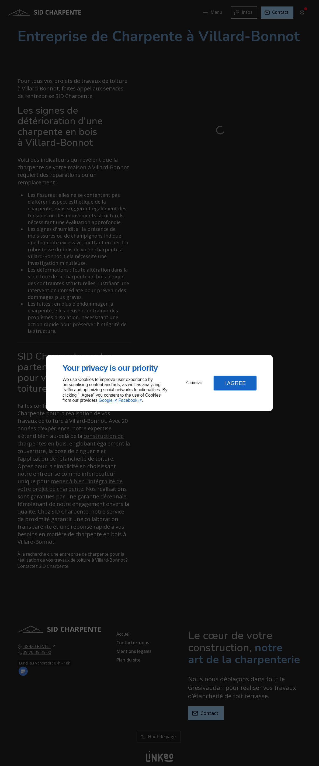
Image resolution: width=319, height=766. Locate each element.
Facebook (128, 400)
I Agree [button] (235, 383)
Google (106, 400)
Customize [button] (194, 383)
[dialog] (159, 383)
